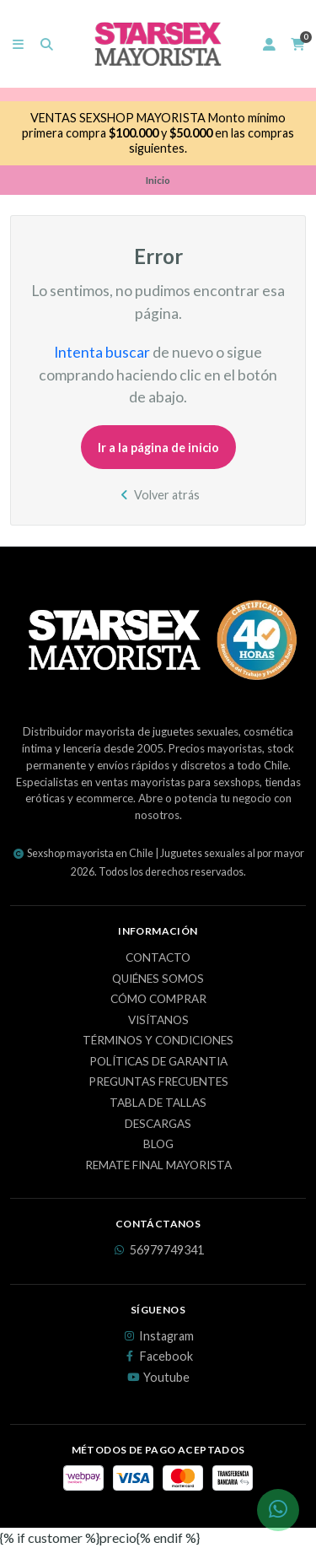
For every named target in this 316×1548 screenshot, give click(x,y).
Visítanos (158, 1021)
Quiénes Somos (158, 979)
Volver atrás (158, 495)
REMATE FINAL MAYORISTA (158, 1166)
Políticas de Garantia (158, 1062)
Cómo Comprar (158, 1000)
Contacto (158, 958)
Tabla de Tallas (158, 1103)
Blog (158, 1145)
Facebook (158, 1356)
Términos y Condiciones (158, 1041)
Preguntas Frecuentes (158, 1082)
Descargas (158, 1124)
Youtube (158, 1377)
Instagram (158, 1336)
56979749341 (158, 1250)
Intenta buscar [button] (102, 352)
